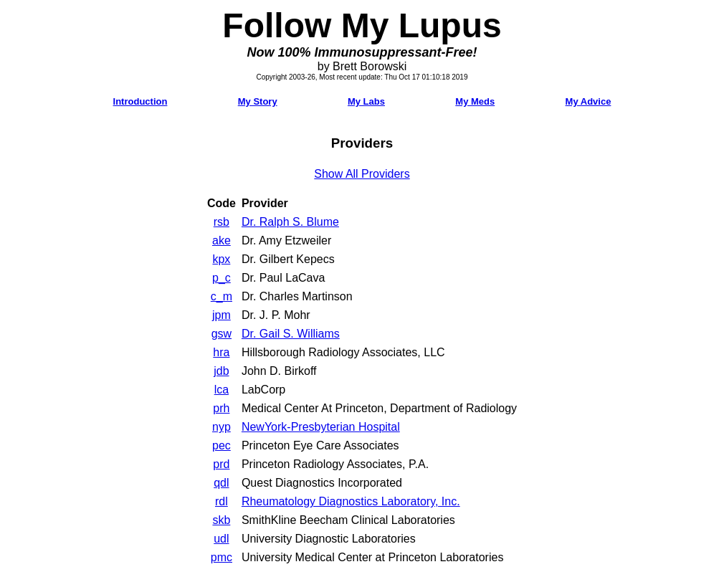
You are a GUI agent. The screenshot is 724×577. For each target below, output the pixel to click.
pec (221, 445)
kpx (221, 259)
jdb (221, 371)
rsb (221, 222)
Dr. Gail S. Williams (291, 334)
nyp (221, 427)
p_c (221, 278)
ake (221, 240)
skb (221, 520)
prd (221, 464)
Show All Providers (361, 174)
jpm (221, 315)
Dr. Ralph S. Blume (290, 222)
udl (221, 539)
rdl (221, 501)
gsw (221, 334)
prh (221, 408)
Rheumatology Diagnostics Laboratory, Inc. (351, 501)
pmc (221, 557)
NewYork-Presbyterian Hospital (321, 427)
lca (221, 389)
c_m (221, 296)
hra (221, 352)
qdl (221, 483)
